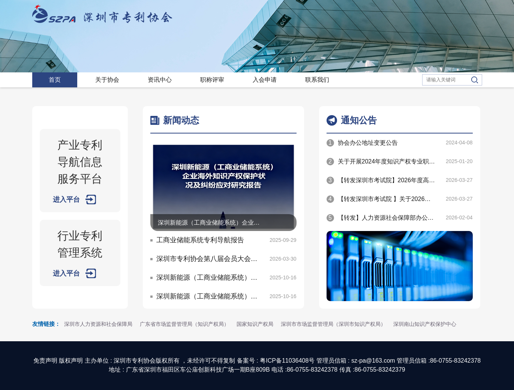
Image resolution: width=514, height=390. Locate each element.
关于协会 (107, 79)
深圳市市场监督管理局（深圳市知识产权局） (333, 324)
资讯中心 (160, 79)
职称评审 (212, 79)
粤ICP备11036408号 (287, 360)
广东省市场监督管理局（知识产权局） (184, 324)
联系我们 (317, 79)
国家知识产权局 (255, 324)
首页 (55, 79)
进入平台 (66, 199)
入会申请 (265, 79)
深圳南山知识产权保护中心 (424, 324)
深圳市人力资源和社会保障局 (98, 324)
